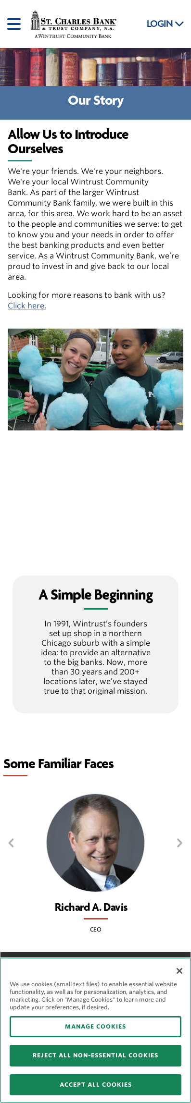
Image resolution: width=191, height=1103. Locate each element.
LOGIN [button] (165, 24)
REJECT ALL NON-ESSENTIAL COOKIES (95, 1055)
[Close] (179, 970)
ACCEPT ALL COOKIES (96, 1084)
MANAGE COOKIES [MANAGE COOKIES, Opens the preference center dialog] (95, 1026)
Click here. (27, 305)
